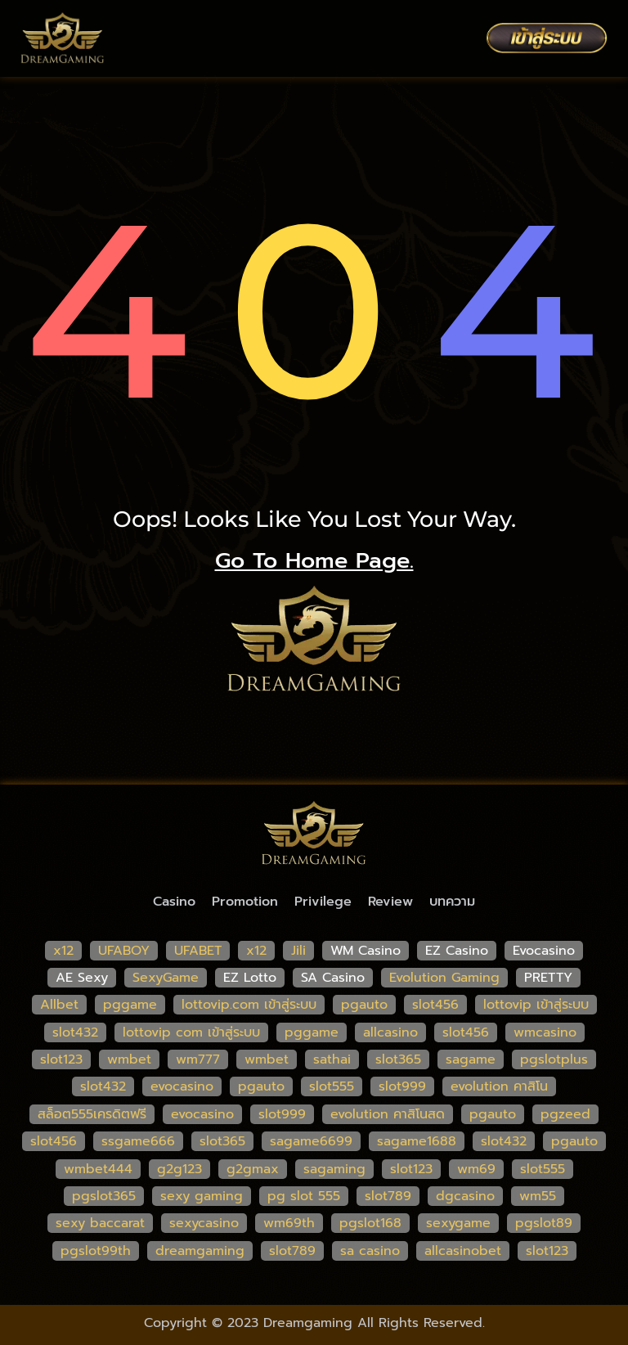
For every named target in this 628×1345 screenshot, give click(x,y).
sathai (332, 1059)
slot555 (331, 1086)
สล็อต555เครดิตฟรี (92, 1114)
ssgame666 (138, 1141)
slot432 (75, 1032)
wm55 (537, 1196)
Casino (174, 901)
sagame (471, 1059)
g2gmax (253, 1169)
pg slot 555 (303, 1196)
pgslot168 (370, 1223)
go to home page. (314, 560)
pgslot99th (96, 1251)
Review (390, 901)
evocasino (181, 1086)
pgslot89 (543, 1223)
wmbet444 (98, 1169)
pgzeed (565, 1114)
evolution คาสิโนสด (387, 1114)
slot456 (435, 1004)
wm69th (289, 1223)
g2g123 (179, 1169)
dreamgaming (199, 1251)
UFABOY (124, 950)
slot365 (398, 1059)
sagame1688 (416, 1141)
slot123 (61, 1059)
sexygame (458, 1223)
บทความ (452, 901)
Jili (298, 950)
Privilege (323, 901)
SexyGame (165, 977)
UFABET (198, 950)
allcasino (390, 1032)
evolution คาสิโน (499, 1086)
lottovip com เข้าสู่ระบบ (191, 1032)
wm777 (198, 1059)
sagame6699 (311, 1141)
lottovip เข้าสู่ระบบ (536, 1004)
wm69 (476, 1169)
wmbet (129, 1059)
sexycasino (204, 1223)
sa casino (370, 1251)
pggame (130, 1004)
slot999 (402, 1086)
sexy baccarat (100, 1223)
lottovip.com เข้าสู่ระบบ (249, 1004)
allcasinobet (462, 1251)
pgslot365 (104, 1196)
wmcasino (545, 1032)
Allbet (59, 1004)
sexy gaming (201, 1196)
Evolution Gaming (444, 977)
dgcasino (465, 1196)
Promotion (245, 901)
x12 (63, 950)
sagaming (334, 1169)
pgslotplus (554, 1059)
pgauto (364, 1004)
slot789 (388, 1196)
